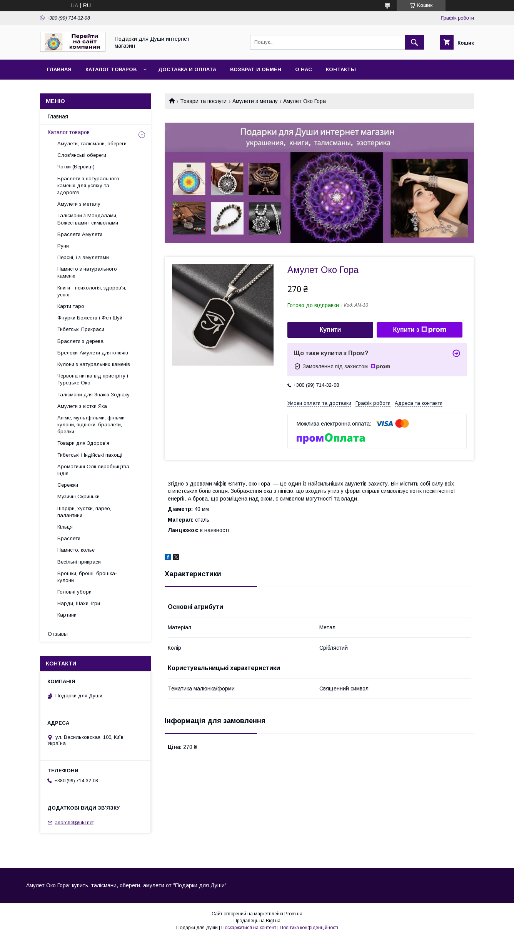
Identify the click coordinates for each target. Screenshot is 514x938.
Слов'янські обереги (81, 155)
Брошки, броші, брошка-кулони (87, 576)
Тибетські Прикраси (80, 329)
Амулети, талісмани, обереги (92, 143)
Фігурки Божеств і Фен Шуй (89, 318)
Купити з (419, 329)
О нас (303, 69)
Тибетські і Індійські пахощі (89, 455)
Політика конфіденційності (309, 927)
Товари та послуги (203, 101)
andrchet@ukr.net (74, 822)
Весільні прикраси (79, 562)
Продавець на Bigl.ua (257, 920)
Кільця (65, 527)
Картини (67, 615)
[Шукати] (414, 42)
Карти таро (70, 306)
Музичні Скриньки (78, 496)
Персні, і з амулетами (83, 257)
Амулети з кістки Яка (82, 406)
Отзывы (58, 634)
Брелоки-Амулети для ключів (92, 353)
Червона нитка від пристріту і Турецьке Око (92, 379)
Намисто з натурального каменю (87, 272)
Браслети (68, 538)
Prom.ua (293, 913)
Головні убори (74, 592)
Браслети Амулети (79, 234)
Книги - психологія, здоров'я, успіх (91, 291)
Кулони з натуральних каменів (93, 364)
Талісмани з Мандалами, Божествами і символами (87, 219)
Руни (63, 246)
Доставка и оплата (187, 69)
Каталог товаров (111, 69)
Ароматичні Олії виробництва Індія (93, 470)
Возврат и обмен (255, 69)
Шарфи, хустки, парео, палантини (84, 512)
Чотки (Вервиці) (76, 167)
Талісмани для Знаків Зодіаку (93, 394)
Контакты (341, 69)
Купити (330, 329)
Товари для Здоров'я (83, 443)
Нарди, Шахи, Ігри (78, 603)
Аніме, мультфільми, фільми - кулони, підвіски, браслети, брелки (92, 424)
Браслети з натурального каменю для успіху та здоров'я (88, 185)
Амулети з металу (255, 101)
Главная (59, 69)
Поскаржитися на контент (248, 927)
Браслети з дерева (80, 341)
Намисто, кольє (76, 550)
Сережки (67, 485)
